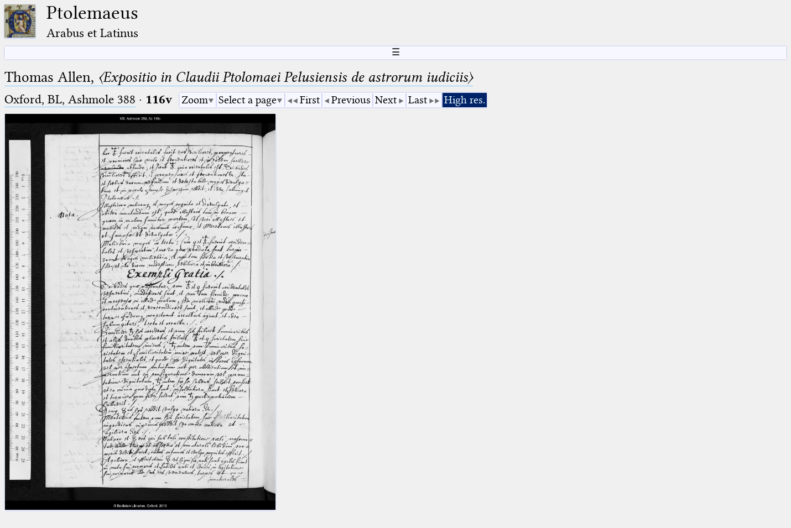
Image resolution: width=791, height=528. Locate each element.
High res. (464, 99)
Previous (351, 99)
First (310, 99)
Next (386, 99)
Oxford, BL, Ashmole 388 (70, 99)
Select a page (247, 99)
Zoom (194, 99)
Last (417, 99)
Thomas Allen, (238, 77)
